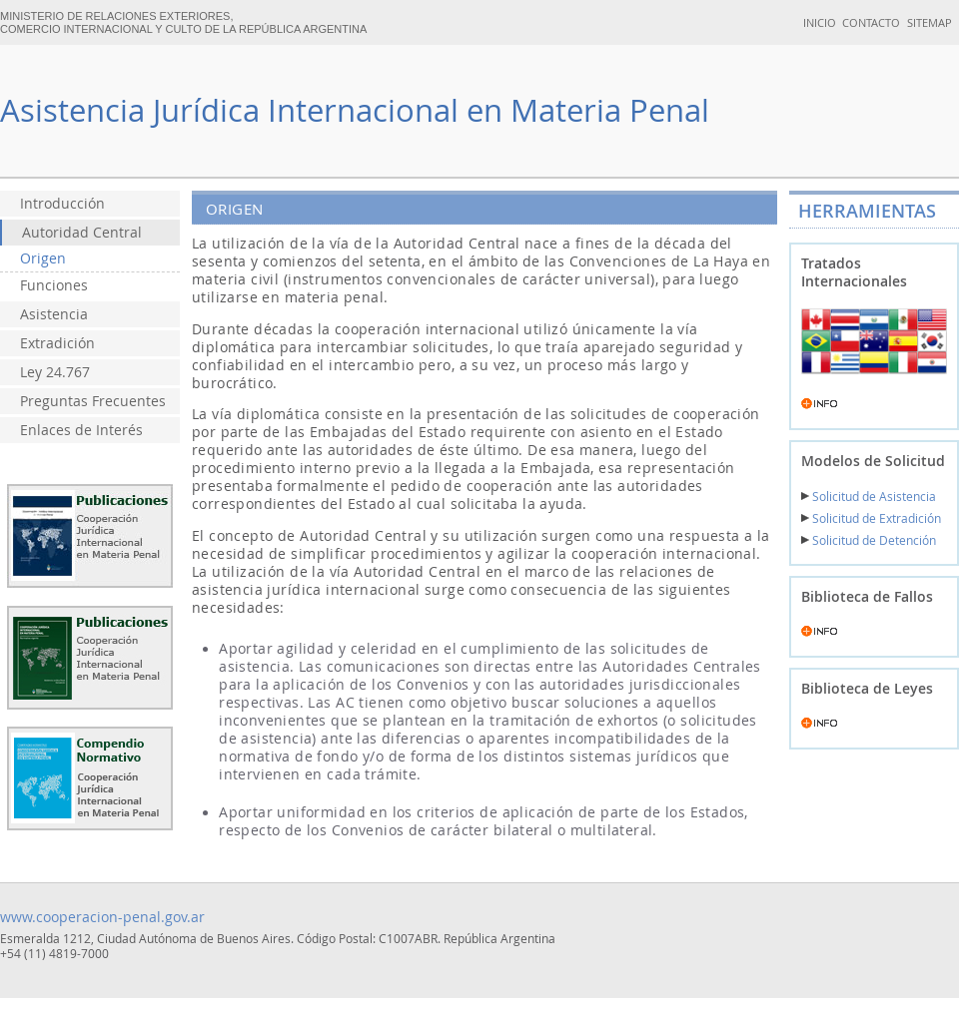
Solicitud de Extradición (871, 518)
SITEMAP (929, 22)
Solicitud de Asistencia (868, 496)
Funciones (54, 285)
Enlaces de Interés (81, 430)
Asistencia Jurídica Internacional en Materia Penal (354, 110)
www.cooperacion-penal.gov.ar (102, 916)
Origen (43, 258)
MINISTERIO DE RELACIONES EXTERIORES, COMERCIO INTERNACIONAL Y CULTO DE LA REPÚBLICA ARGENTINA (183, 22)
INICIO (819, 22)
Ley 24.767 (55, 372)
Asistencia (54, 314)
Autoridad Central (82, 233)
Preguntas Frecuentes (93, 401)
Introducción (62, 204)
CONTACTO (871, 22)
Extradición (57, 343)
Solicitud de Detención (868, 540)
